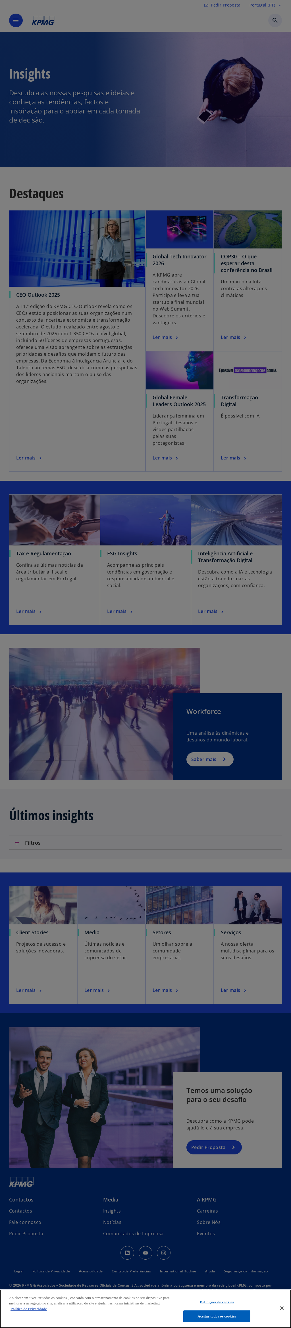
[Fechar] (282, 1308)
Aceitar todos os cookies (217, 1316)
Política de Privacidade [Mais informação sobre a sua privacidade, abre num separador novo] (29, 1309)
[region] (145, 1308)
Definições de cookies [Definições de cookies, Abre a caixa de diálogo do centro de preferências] (217, 1302)
